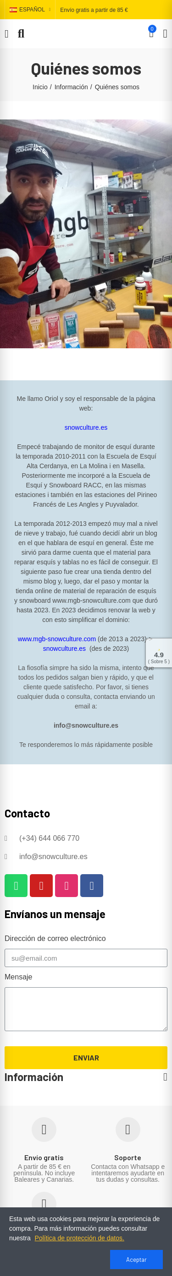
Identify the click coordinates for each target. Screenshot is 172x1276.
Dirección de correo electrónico (55, 938)
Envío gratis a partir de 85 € (94, 10)
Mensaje (18, 977)
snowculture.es (86, 427)
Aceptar (136, 1259)
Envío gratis (44, 1157)
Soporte (127, 1157)
